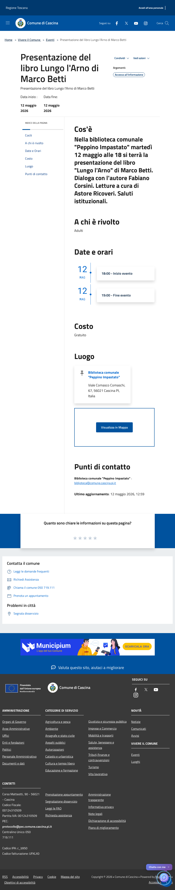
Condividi (122, 58)
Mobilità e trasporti (100, 735)
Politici (6, 749)
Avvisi (135, 735)
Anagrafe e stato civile (60, 735)
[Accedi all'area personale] (151, 8)
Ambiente (51, 728)
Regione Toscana (17, 7)
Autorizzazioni (54, 749)
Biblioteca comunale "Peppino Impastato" (104, 375)
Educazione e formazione (61, 770)
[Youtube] (134, 23)
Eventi (50, 39)
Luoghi (135, 761)
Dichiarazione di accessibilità (107, 820)
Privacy (38, 876)
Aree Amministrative (16, 728)
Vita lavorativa (97, 774)
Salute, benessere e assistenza (101, 745)
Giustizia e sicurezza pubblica (107, 721)
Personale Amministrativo (19, 756)
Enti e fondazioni (13, 742)
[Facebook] (115, 23)
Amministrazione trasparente (99, 797)
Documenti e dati (13, 763)
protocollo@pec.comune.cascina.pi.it (27, 826)
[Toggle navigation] (7, 22)
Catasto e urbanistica (59, 756)
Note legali (95, 813)
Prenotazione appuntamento (64, 794)
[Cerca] (167, 23)
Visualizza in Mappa (114, 427)
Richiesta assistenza (58, 815)
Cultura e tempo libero (60, 763)
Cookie (51, 876)
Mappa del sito (70, 876)
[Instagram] (144, 23)
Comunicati (138, 728)
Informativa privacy (101, 806)
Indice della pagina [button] (36, 123)
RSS (5, 876)
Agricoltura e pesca (57, 721)
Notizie (135, 721)
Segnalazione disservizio (61, 801)
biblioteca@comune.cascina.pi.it (95, 483)
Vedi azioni (142, 58)
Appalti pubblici (55, 742)
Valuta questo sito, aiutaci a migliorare (87, 667)
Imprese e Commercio (102, 728)
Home (8, 39)
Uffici (5, 735)
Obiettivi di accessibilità (19, 882)
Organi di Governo (14, 721)
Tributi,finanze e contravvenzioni (99, 757)
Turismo (93, 767)
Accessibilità (20, 876)
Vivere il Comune (29, 39)
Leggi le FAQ (53, 808)
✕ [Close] (168, 867)
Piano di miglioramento (103, 827)
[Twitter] (125, 23)
